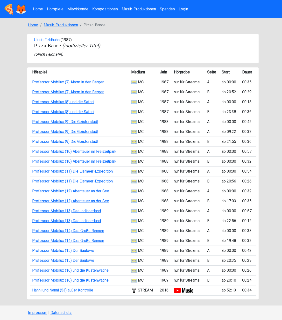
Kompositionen (105, 9)
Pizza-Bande (67, 46)
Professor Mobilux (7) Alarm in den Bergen (68, 82)
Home (38, 9)
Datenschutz (61, 312)
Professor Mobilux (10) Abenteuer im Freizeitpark (74, 151)
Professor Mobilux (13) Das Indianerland (66, 211)
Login (183, 9)
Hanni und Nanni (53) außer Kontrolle (62, 290)
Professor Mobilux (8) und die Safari (63, 102)
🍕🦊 (15, 9)
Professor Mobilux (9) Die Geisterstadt (65, 121)
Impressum (37, 312)
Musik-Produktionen (139, 9)
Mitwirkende (77, 9)
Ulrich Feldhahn (47, 39)
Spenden (167, 9)
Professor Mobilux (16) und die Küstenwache (70, 270)
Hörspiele (55, 9)
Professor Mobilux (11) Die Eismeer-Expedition (72, 171)
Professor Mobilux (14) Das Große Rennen (68, 230)
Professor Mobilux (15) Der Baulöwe (63, 250)
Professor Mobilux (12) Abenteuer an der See (70, 191)
